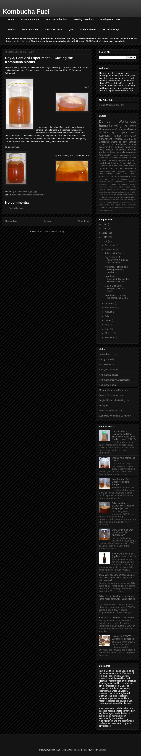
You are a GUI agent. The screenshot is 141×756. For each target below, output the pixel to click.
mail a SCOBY (121, 200)
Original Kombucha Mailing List (114, 400)
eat (121, 168)
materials (120, 152)
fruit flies (119, 197)
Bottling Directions (110, 19)
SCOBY (103, 144)
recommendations (107, 171)
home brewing (110, 126)
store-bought (130, 139)
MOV (134, 187)
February (109, 337)
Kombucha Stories (117, 187)
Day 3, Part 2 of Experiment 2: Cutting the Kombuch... (116, 260)
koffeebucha (130, 168)
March (108, 333)
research (122, 171)
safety (114, 160)
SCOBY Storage (111, 29)
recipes (109, 149)
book (116, 155)
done (111, 194)
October (109, 303)
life (114, 200)
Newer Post (11, 221)
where (119, 138)
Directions (104, 142)
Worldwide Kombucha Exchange (115, 415)
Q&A (71, 29)
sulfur (107, 205)
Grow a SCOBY (30, 29)
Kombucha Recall (120, 166)
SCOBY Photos (88, 29)
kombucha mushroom (125, 147)
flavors (112, 197)
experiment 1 (107, 138)
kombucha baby (107, 152)
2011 (105, 233)
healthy (127, 197)
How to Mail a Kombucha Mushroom (116, 617)
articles (121, 192)
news (101, 149)
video (129, 207)
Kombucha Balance (108, 375)
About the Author (30, 19)
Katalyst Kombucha (108, 369)
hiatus (133, 197)
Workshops (127, 121)
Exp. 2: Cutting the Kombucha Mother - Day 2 (115, 288)
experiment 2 (38, 195)
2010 (105, 237)
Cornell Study (105, 166)
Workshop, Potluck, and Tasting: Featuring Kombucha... (116, 269)
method (102, 202)
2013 (105, 224)
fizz (134, 155)
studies (133, 171)
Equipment (125, 179)
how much (108, 200)
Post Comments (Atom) (53, 231)
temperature (123, 160)
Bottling (132, 142)
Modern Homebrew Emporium (113, 390)
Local (128, 187)
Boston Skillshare (128, 163)
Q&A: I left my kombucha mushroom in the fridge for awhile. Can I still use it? (117, 599)
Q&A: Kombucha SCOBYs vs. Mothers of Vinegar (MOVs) (123, 506)
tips (126, 135)
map (109, 160)
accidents (132, 189)
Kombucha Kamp (107, 385)
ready (129, 202)
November (110, 249)
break (127, 192)
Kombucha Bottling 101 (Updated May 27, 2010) (124, 555)
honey (101, 200)
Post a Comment (16, 208)
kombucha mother (127, 158)
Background (123, 176)
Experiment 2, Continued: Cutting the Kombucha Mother (116, 279)
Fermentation (120, 182)
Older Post (83, 221)
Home (11, 19)
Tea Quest (104, 405)
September (110, 307)
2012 (105, 228)
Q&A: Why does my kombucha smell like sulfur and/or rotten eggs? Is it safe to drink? (117, 577)
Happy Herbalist (107, 359)
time (109, 207)
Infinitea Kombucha (118, 184)
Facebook (110, 182)
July (107, 316)
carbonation (125, 155)
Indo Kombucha (106, 364)
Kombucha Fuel (26, 11)
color (106, 194)
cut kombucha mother (22, 195)
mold (115, 202)
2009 (105, 241)
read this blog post (21, 41)
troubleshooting (105, 174)
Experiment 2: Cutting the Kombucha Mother (116, 296)
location (102, 160)
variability (123, 207)
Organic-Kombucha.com (111, 395)
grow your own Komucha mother (117, 134)
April (107, 329)
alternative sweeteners (108, 192)
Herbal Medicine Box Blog (111, 105)
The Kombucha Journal (110, 410)
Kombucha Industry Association (114, 380)
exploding (118, 194)
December (110, 245)
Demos (12, 29)
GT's (128, 182)
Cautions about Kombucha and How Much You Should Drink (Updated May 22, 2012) (124, 435)
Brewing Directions (84, 19)
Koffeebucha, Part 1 (114, 253)
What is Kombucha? (56, 19)
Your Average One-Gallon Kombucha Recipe (121, 482)
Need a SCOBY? (53, 29)
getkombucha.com (108, 354)
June (107, 320)
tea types (115, 205)
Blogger (102, 750)
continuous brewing (125, 149)
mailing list (132, 200)
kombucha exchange (108, 158)
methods (108, 202)
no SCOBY (121, 202)
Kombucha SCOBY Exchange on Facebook (123, 637)
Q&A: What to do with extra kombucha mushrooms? (122, 532)
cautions (113, 168)
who (111, 210)
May (107, 324)
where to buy (119, 142)
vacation (115, 207)
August (108, 312)
